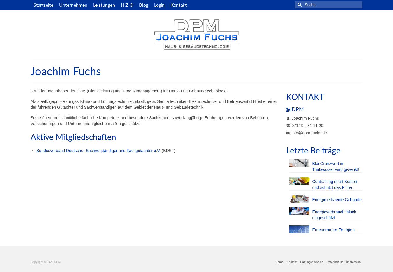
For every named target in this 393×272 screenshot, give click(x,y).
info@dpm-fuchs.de (306, 132)
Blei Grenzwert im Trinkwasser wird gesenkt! (335, 166)
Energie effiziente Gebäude (337, 199)
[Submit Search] (299, 4)
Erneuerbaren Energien (333, 230)
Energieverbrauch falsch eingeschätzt (334, 215)
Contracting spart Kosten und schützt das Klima (334, 184)
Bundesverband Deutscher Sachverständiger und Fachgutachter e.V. (98, 150)
